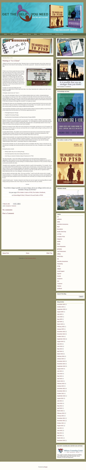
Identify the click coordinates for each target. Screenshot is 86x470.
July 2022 (59, 400)
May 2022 (59, 405)
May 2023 (59, 376)
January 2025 (60, 329)
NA (58, 258)
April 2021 (59, 435)
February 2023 (60, 383)
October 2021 (60, 423)
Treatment (13, 205)
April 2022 (59, 408)
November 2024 (61, 334)
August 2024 (60, 341)
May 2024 (59, 348)
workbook (59, 288)
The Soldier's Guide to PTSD (25, 192)
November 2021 (61, 420)
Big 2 (58, 226)
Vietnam (59, 286)
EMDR (58, 241)
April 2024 (59, 351)
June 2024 (59, 346)
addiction (59, 219)
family (58, 244)
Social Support (60, 271)
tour (58, 281)
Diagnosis (59, 239)
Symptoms (8, 205)
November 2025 (61, 304)
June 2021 (59, 430)
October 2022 (60, 393)
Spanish (59, 273)
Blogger (45, 467)
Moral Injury (60, 256)
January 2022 (60, 415)
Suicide (59, 276)
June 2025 (59, 316)
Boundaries (60, 229)
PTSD (58, 266)
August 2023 (60, 368)
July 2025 (59, 314)
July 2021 (59, 428)
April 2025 (59, 321)
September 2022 (61, 396)
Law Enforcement (61, 251)
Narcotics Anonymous (62, 261)
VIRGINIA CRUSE (59, 34)
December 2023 (61, 361)
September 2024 (61, 339)
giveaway (59, 249)
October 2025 (60, 306)
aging (58, 221)
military (59, 254)
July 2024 (59, 344)
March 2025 (60, 324)
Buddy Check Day (61, 231)
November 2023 (61, 363)
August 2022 (60, 398)
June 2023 (59, 373)
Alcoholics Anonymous (62, 224)
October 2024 (60, 336)
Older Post (49, 253)
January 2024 (60, 358)
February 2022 (60, 413)
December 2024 (61, 331)
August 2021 (60, 425)
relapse (59, 268)
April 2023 (59, 378)
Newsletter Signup (27, 34)
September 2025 (61, 309)
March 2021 (60, 438)
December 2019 (61, 440)
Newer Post (6, 253)
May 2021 (59, 433)
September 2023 (61, 366)
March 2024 (60, 353)
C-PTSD (59, 234)
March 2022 (60, 410)
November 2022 (61, 391)
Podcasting (60, 263)
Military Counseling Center (46, 34)
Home (5, 34)
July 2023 (59, 371)
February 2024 (60, 356)
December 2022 (61, 388)
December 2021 (61, 418)
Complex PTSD (61, 236)
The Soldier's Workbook (39, 192)
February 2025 (60, 326)
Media (35, 34)
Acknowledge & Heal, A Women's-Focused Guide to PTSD (28, 195)
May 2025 (59, 319)
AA (58, 216)
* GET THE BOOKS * (14, 34)
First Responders (61, 246)
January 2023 (60, 386)
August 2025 (60, 311)
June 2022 (59, 403)
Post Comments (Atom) (30, 258)
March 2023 (60, 381)
